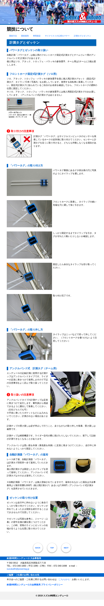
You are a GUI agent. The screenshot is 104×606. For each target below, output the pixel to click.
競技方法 (13, 42)
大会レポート (89, 27)
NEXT (66, 554)
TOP (52, 554)
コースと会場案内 (74, 27)
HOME (3, 27)
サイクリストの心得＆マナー (57, 42)
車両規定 (37, 42)
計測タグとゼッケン (82, 42)
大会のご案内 (14, 27)
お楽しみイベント (57, 27)
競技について (42, 27)
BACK (37, 554)
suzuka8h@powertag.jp (18, 575)
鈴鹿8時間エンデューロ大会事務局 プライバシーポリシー (35, 591)
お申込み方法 (28, 27)
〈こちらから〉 (64, 585)
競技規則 (25, 42)
